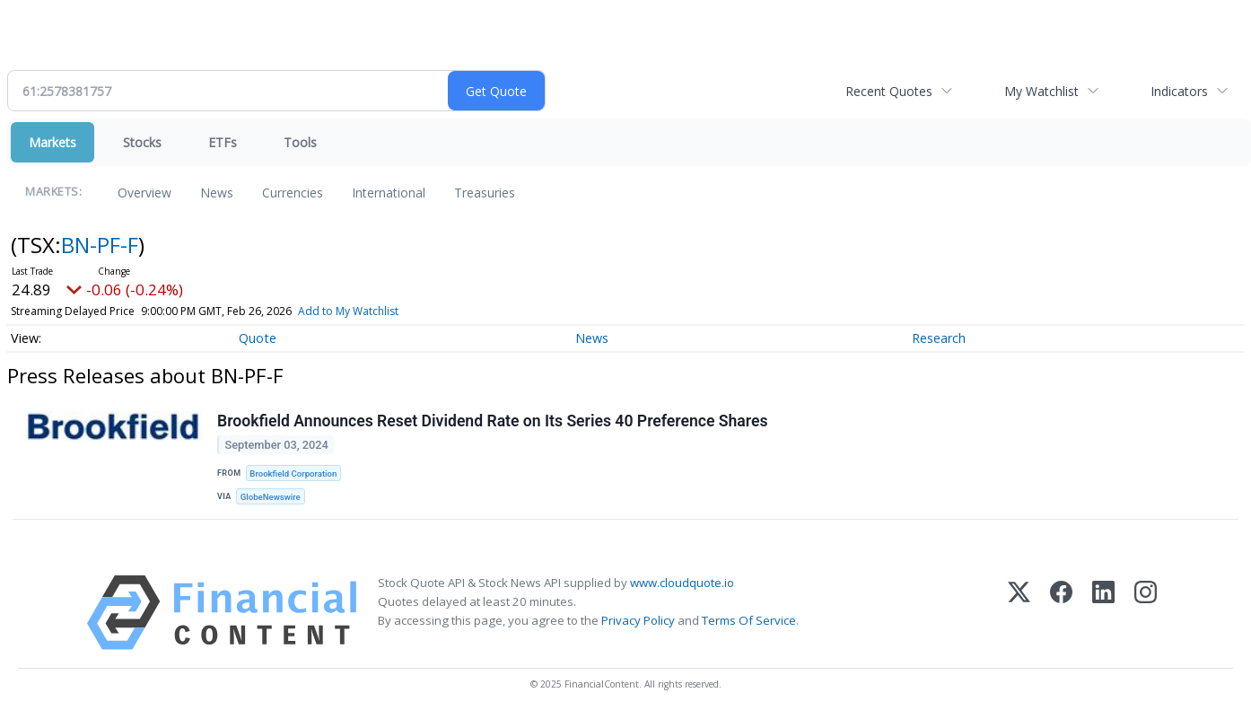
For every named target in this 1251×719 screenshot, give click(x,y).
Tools (300, 142)
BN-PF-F (99, 244)
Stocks (142, 142)
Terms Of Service (749, 620)
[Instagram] (1145, 613)
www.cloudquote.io (682, 582)
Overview (144, 192)
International (388, 192)
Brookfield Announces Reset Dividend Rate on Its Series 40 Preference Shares (492, 421)
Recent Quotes (888, 91)
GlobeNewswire (271, 497)
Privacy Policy (638, 620)
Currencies (292, 192)
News (216, 192)
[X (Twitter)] (1019, 613)
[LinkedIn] (1103, 613)
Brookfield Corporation (293, 473)
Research (939, 337)
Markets (52, 142)
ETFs (222, 142)
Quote (257, 337)
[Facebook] (1061, 613)
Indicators (1179, 91)
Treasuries (484, 192)
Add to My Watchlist (348, 311)
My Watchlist (1041, 91)
